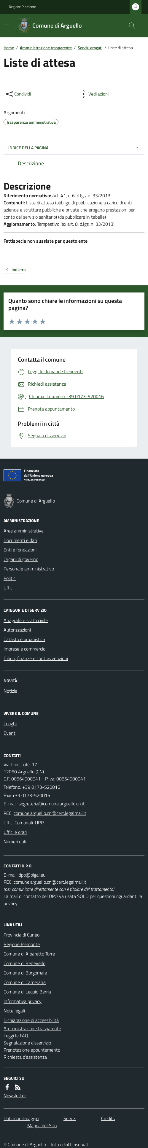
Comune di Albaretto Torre (29, 953)
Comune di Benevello (24, 963)
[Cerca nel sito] (129, 25)
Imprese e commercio (24, 648)
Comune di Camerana (25, 982)
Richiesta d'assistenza (25, 1056)
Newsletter (15, 1095)
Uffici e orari (15, 832)
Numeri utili (15, 841)
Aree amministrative (24, 530)
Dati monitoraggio (21, 1118)
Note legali (14, 1010)
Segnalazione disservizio (27, 1042)
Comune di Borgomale (25, 972)
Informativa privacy (23, 1001)
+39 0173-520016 (41, 787)
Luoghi (10, 723)
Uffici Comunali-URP (24, 822)
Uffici (8, 587)
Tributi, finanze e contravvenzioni (36, 658)
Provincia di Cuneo (21, 934)
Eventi (10, 733)
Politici (10, 578)
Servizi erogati (90, 47)
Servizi (69, 1118)
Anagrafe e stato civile (26, 620)
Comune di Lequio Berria (27, 991)
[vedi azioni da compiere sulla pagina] (94, 94)
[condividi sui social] (18, 94)
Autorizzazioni (17, 629)
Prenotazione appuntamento (32, 1049)
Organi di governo (21, 559)
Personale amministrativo (29, 568)
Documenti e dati (20, 540)
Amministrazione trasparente (46, 47)
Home (9, 47)
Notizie (10, 690)
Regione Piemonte (22, 6)
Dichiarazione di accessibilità (31, 1020)
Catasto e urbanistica (24, 639)
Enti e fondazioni (20, 549)
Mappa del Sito (42, 1125)
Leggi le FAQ (16, 1035)
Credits (108, 1118)
